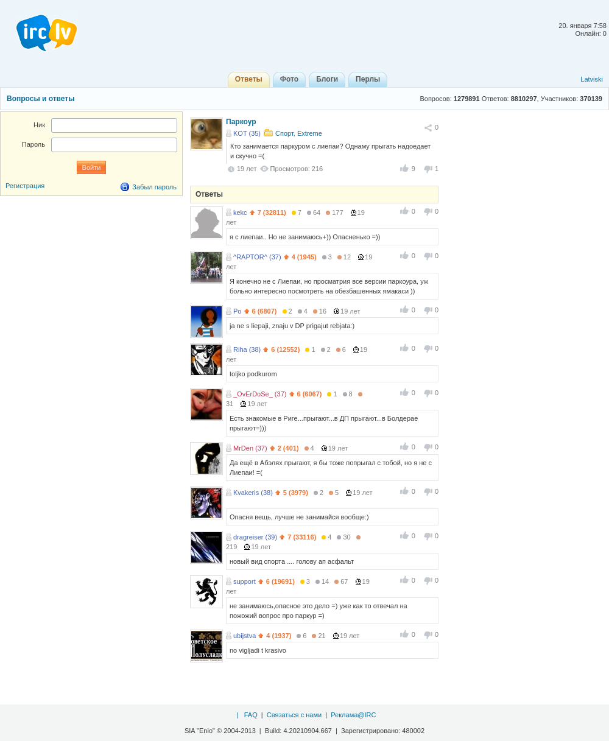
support (244, 581)
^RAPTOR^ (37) (257, 257)
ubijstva (244, 635)
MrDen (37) (250, 448)
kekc (240, 212)
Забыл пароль (154, 187)
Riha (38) (247, 349)
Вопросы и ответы (40, 98)
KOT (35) (247, 133)
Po (237, 311)
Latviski (591, 79)
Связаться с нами (294, 714)
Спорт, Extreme (298, 133)
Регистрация (24, 185)
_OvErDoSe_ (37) (259, 394)
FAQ (251, 714)
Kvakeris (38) (253, 492)
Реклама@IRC (353, 714)
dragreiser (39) (255, 537)
